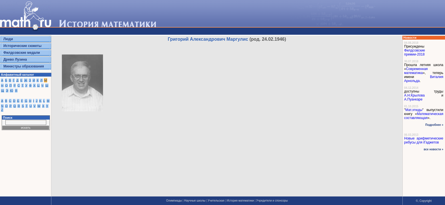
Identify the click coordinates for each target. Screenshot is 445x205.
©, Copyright (424, 200)
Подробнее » (434, 124)
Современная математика (416, 71)
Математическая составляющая (423, 116)
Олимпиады (174, 200)
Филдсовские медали (21, 53)
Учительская (216, 200)
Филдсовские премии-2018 (414, 52)
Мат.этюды (413, 110)
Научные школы (194, 200)
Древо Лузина (15, 60)
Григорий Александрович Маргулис (208, 39)
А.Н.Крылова (414, 95)
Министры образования (23, 66)
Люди (8, 39)
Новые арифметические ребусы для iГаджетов (423, 140)
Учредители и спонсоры (272, 200)
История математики (240, 200)
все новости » (433, 149)
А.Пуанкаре (413, 99)
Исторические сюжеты (22, 46)
